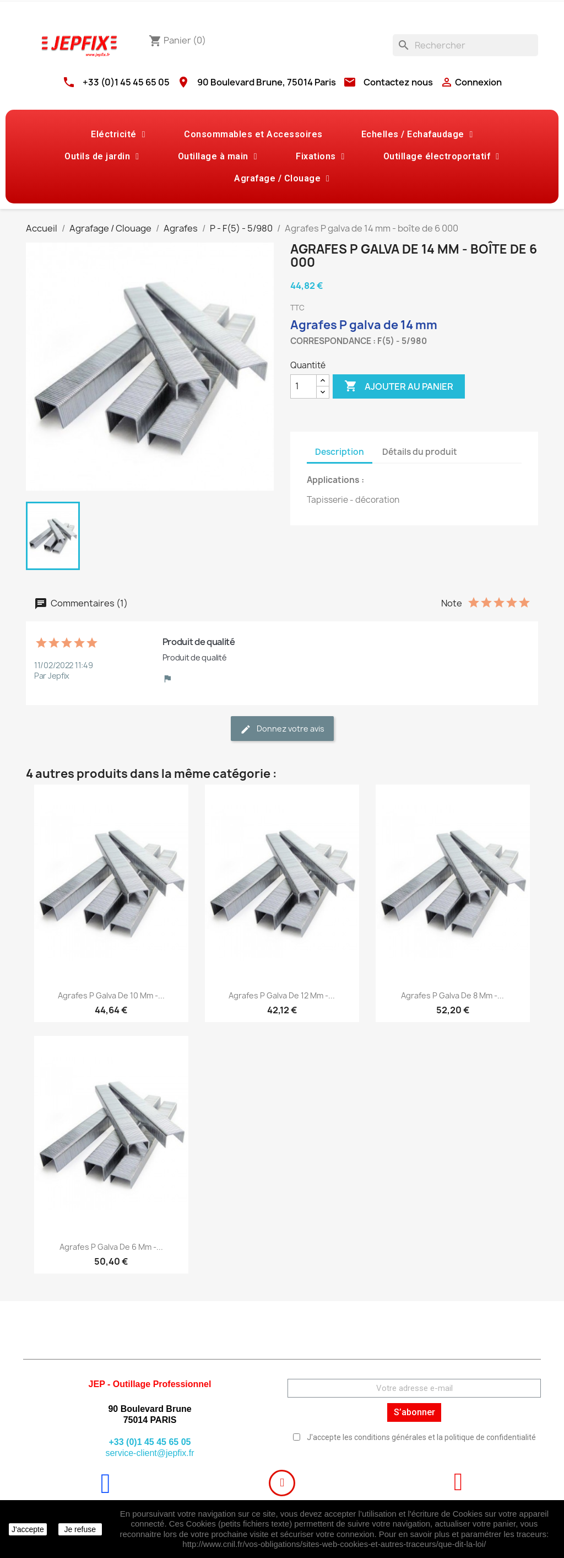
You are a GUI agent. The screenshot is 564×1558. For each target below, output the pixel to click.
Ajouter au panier (398, 386)
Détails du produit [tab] (419, 452)
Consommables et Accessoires (253, 134)
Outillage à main (217, 156)
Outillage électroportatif (441, 156)
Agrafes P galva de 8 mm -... (452, 995)
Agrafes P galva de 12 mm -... (282, 995)
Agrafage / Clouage (281, 179)
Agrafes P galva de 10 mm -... (111, 995)
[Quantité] (303, 386)
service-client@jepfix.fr (149, 1453)
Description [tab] (339, 452)
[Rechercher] (465, 45)
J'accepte (28, 1529)
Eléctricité (118, 134)
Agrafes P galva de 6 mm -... (111, 1247)
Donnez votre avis (282, 729)
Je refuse (80, 1529)
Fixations (320, 156)
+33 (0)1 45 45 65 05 (126, 82)
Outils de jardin (101, 156)
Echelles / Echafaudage (417, 134)
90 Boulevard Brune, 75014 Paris (266, 82)
